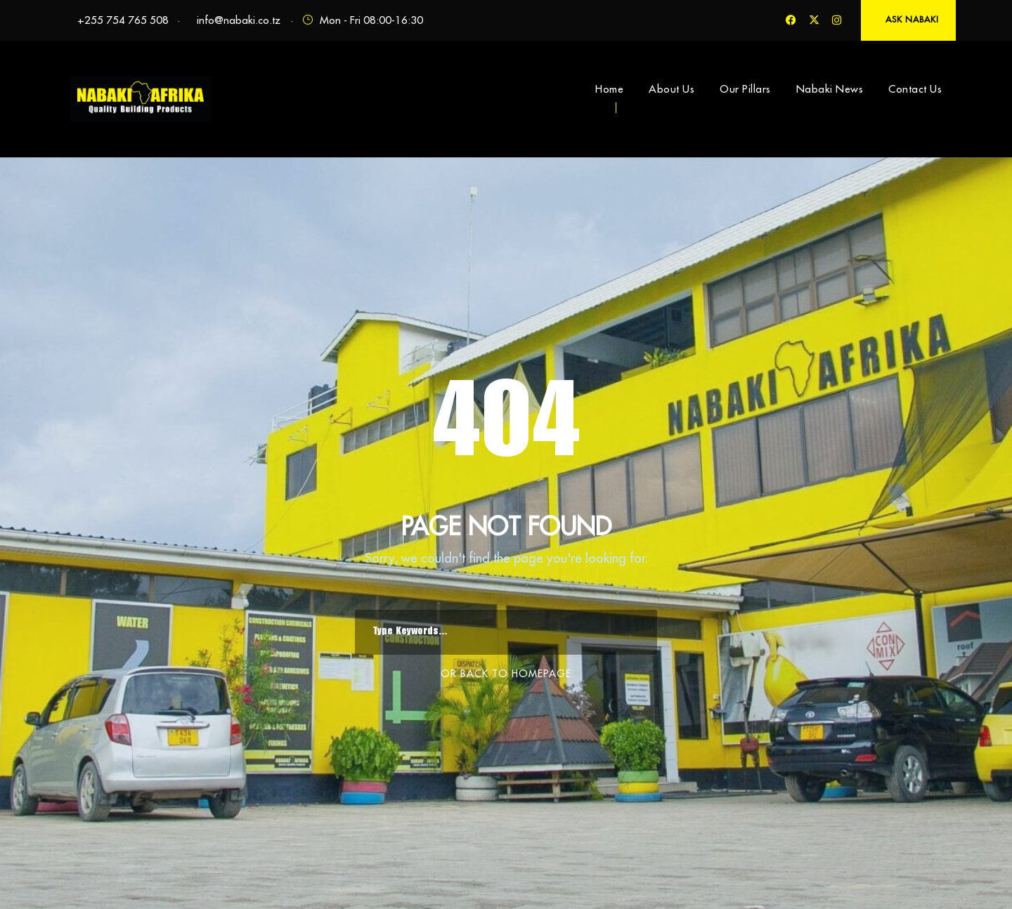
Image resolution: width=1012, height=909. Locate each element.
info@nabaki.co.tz (238, 20)
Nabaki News (830, 89)
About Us (671, 89)
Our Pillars (745, 89)
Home (609, 89)
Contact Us (915, 89)
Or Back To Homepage (506, 673)
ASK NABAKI (912, 19)
